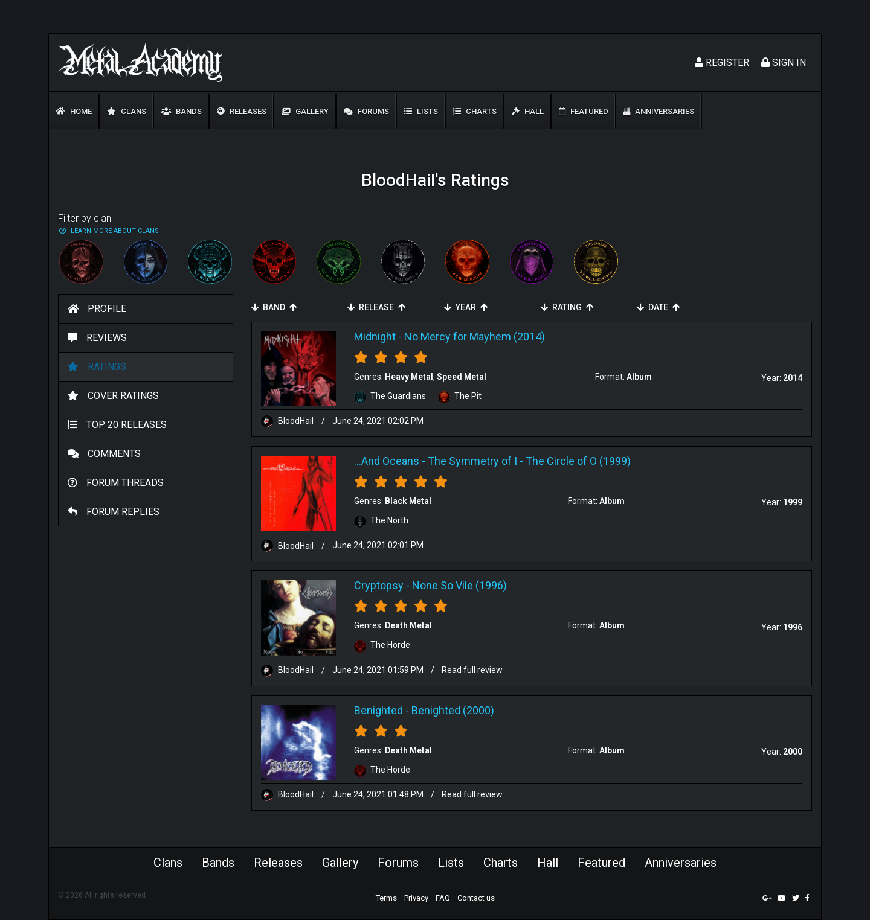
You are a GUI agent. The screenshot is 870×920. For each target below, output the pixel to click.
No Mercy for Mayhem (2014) (474, 336)
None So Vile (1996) (459, 585)
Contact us (476, 897)
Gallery (305, 111)
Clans (126, 111)
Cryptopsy (379, 585)
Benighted (378, 710)
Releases (241, 111)
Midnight (375, 336)
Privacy (416, 897)
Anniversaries (659, 111)
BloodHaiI (288, 421)
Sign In (783, 62)
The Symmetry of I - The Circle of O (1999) (529, 461)
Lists (421, 111)
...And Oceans (386, 461)
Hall (528, 111)
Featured (583, 111)
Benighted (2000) (452, 710)
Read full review (472, 670)
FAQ (443, 897)
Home (74, 111)
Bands (181, 111)
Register (722, 62)
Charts (475, 111)
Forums (366, 111)
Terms (386, 897)
